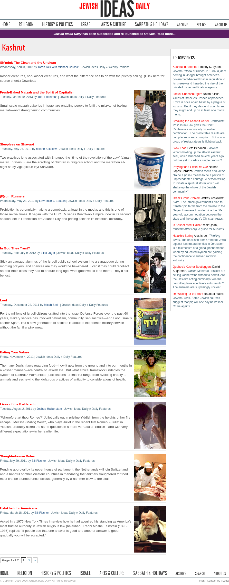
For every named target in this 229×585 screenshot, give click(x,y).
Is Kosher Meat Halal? (187, 225)
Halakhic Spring (183, 235)
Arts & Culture (113, 24)
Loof (3, 300)
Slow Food (180, 148)
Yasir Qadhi (209, 225)
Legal (225, 580)
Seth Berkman (196, 148)
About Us (221, 24)
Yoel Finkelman (47, 97)
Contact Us (213, 580)
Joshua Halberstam (49, 409)
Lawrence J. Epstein (52, 201)
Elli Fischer (39, 460)
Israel (86, 24)
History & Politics (57, 24)
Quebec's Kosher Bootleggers (192, 266)
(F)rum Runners (12, 196)
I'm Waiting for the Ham (188, 294)
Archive (182, 24)
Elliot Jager (48, 253)
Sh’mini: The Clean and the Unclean (28, 62)
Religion (26, 24)
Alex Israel (201, 235)
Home (6, 24)
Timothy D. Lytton (209, 67)
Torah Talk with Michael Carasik (58, 67)
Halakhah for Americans (19, 508)
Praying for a (190, 167)
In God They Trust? (15, 248)
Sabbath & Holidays (151, 24)
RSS (202, 580)
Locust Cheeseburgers (187, 94)
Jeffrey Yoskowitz (212, 198)
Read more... (165, 34)
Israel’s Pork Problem (186, 198)
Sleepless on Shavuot (17, 144)
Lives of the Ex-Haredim (19, 404)
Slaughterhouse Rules (17, 456)
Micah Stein (51, 305)
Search (201, 24)
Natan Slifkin (211, 94)
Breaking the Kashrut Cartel (191, 121)
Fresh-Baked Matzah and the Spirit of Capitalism (38, 92)
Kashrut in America (185, 67)
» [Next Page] (35, 560)
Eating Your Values (14, 352)
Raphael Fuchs (214, 294)
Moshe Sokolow (46, 149)
